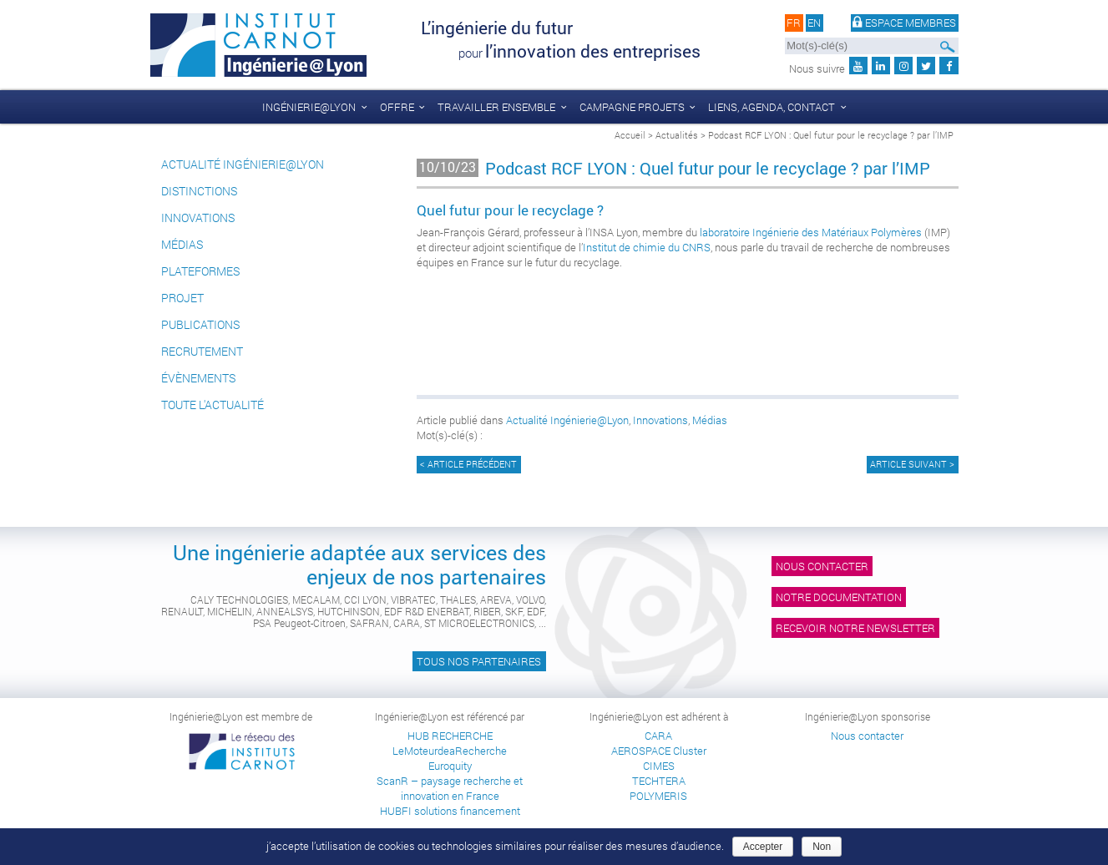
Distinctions (199, 191)
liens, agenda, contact (771, 106)
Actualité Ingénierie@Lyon (242, 164)
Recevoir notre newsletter (855, 627)
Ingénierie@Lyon (309, 106)
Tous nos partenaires (479, 661)
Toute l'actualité (212, 404)
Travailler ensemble (496, 106)
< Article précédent (468, 464)
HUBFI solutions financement (450, 810)
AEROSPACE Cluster (658, 750)
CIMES (659, 765)
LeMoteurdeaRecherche (449, 750)
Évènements (198, 378)
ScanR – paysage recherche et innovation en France (450, 788)
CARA (658, 735)
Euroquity (450, 765)
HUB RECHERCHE (450, 735)
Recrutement (202, 351)
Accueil (630, 135)
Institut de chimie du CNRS (647, 247)
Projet (182, 298)
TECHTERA (659, 780)
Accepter (762, 846)
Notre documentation (839, 596)
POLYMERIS (658, 795)
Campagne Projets (632, 106)
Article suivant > (912, 464)
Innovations (198, 217)
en (814, 23)
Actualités (676, 135)
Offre (397, 106)
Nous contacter (822, 566)
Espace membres (904, 23)
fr (794, 23)
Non (821, 846)
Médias (182, 244)
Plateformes (200, 271)
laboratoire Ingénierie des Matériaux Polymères (811, 232)
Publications (200, 324)
